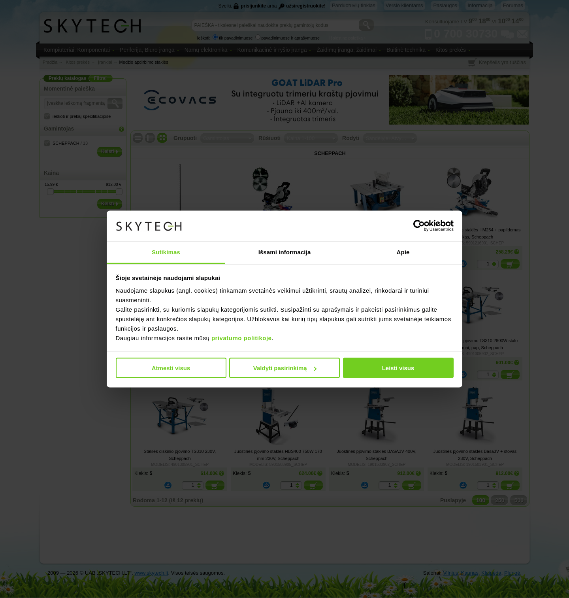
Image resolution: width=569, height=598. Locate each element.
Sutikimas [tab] (166, 251)
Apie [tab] (403, 251)
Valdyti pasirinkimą (285, 368)
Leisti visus (398, 368)
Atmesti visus (171, 368)
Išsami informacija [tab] (284, 251)
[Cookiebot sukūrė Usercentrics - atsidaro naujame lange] (419, 226)
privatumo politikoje (241, 337)
